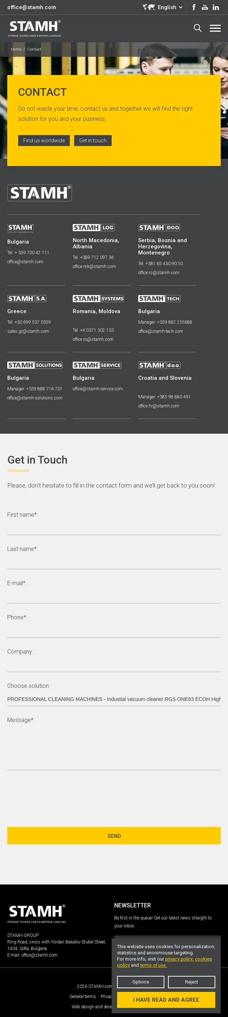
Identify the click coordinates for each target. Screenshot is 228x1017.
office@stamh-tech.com (160, 331)
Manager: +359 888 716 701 (35, 388)
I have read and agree (166, 1000)
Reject (191, 982)
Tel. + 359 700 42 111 (28, 252)
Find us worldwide (44, 140)
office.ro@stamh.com (93, 339)
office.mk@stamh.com (94, 266)
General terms (82, 996)
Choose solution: (28, 686)
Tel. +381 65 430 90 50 (160, 263)
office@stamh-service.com (98, 388)
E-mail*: (17, 583)
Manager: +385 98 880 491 (164, 396)
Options (140, 982)
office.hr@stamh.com (158, 406)
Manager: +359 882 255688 (165, 322)
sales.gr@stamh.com (28, 331)
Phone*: (17, 618)
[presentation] (62, 795)
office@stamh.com (31, 7)
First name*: (22, 515)
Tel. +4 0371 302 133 (93, 330)
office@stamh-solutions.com (35, 398)
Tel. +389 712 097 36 (93, 257)
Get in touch (93, 140)
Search (198, 28)
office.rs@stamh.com (158, 272)
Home (16, 49)
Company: (20, 652)
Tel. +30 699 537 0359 (29, 322)
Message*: (21, 720)
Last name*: (22, 549)
